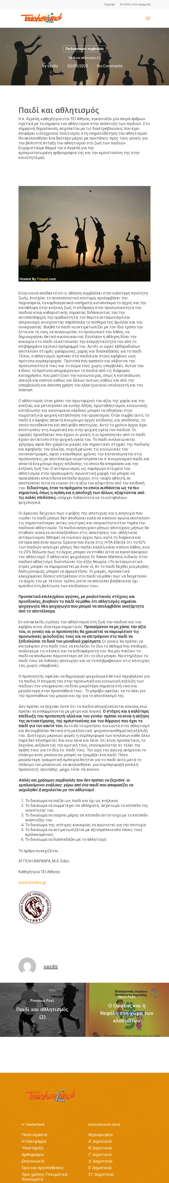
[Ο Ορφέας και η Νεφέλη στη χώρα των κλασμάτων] (126, 1010)
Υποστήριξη (32, 1148)
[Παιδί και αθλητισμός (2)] (42, 1010)
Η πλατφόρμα (34, 1141)
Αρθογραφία (33, 1154)
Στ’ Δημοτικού (101, 1174)
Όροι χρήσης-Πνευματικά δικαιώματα (44, 1176)
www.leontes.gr (32, 882)
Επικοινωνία (33, 1161)
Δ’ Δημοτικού (100, 1161)
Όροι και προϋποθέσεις (43, 1167)
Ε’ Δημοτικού (100, 1167)
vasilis (52, 66)
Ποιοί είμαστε (34, 1134)
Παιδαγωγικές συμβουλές (84, 49)
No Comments (110, 66)
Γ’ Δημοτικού (100, 1154)
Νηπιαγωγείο (100, 1134)
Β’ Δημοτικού (100, 1148)
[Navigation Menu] (148, 18)
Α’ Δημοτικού (100, 1141)
